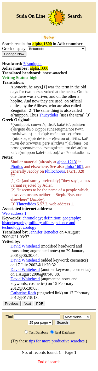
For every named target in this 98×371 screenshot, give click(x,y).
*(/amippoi (32, 63)
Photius (16, 166)
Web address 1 (14, 213)
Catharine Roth (23, 293)
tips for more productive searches (57, 341)
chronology (32, 218)
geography (71, 218)
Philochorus (55, 171)
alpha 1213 (66, 162)
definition (52, 218)
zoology (30, 227)
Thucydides (49, 115)
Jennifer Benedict (43, 232)
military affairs (41, 222)
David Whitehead (25, 246)
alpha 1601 (74, 166)
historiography (14, 222)
